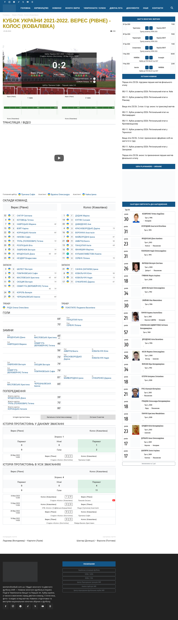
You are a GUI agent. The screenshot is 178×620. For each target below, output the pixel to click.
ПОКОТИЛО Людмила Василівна (80, 308)
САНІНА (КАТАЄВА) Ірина (86, 269)
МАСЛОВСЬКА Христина (28, 278)
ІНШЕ (145, 8)
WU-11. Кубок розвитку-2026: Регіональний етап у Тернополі (144, 130)
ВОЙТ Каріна (22, 228)
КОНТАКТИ (157, 8)
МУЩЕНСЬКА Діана (26, 254)
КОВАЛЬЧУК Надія (84, 278)
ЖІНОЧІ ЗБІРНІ (72, 8)
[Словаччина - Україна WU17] (148, 48)
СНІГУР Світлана (24, 216)
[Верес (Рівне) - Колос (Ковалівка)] (59, 457)
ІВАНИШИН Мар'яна (84, 249)
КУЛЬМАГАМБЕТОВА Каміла (88, 254)
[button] (172, 8)
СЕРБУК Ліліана (82, 258)
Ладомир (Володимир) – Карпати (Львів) (23, 540)
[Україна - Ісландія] (148, 57)
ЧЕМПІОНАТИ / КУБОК (95, 8)
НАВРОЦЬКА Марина (26, 224)
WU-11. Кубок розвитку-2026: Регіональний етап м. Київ (147, 91)
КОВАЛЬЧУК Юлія (83, 273)
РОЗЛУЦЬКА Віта (25, 245)
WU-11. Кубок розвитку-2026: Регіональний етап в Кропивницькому (145, 122)
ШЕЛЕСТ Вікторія (25, 269)
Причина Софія (28, 194)
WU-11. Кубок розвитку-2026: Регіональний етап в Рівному (145, 98)
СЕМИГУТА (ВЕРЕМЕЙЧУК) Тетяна (32, 286)
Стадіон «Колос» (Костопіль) (51, 56)
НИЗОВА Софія (23, 237)
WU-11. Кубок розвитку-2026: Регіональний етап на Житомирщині (145, 113)
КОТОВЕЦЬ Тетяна (25, 220)
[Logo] (11, 8)
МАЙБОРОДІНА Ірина (85, 237)
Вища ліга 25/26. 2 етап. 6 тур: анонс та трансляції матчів (148, 106)
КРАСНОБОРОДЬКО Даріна (87, 228)
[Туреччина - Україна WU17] (148, 28)
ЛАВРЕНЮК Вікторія (26, 250)
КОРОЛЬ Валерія (24, 292)
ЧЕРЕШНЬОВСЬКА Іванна (28, 297)
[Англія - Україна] (148, 67)
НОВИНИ (56, 8)
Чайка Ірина (90, 194)
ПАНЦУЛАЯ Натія (83, 245)
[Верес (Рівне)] (37, 68)
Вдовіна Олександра (60, 194)
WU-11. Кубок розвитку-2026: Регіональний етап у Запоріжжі (144, 148)
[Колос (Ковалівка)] (81, 68)
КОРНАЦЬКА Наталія (27, 233)
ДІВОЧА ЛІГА (116, 8)
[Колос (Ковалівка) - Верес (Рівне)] (59, 498)
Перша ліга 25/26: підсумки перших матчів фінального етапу (147, 83)
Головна (6, 15)
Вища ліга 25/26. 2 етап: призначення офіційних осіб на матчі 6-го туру (147, 139)
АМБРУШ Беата (82, 241)
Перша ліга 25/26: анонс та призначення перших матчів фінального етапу (147, 156)
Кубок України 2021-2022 (54, 54)
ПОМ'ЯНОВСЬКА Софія (27, 273)
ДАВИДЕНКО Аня (83, 224)
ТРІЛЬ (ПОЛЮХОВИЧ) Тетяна (30, 241)
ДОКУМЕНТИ (132, 8)
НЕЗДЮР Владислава (26, 258)
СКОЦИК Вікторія (25, 282)
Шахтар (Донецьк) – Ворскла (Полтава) (96, 540)
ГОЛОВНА (25, 8)
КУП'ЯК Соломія (83, 220)
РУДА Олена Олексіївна (18, 308)
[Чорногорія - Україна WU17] (148, 38)
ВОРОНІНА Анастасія (84, 233)
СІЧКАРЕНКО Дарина (85, 282)
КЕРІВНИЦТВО (41, 8)
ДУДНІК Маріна (82, 216)
